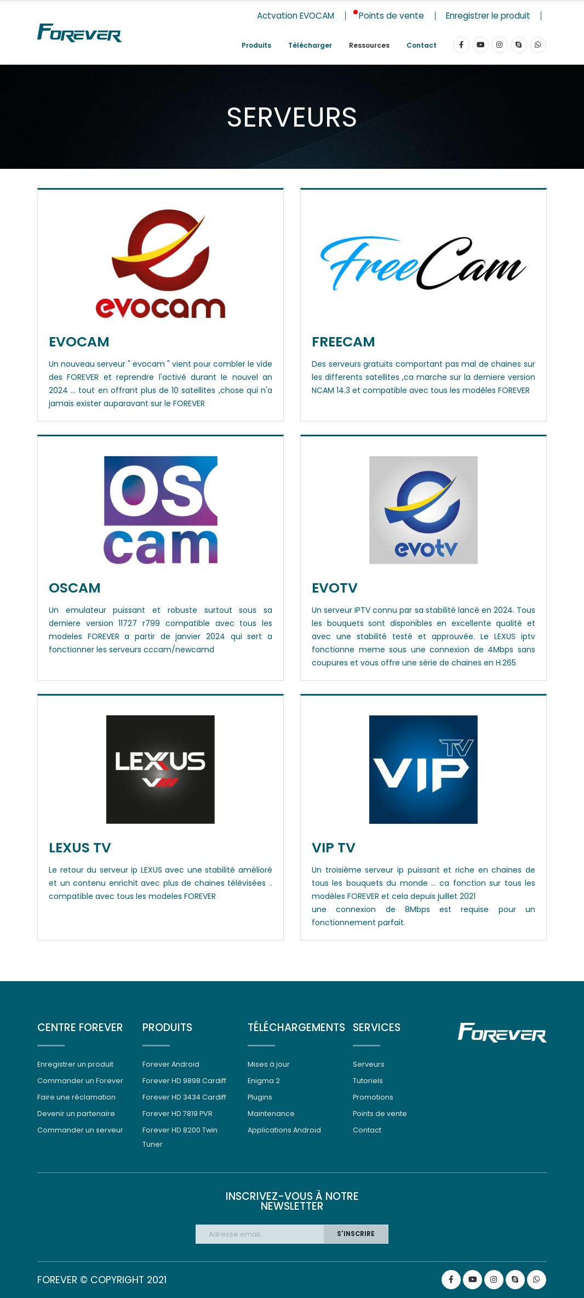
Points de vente (380, 1113)
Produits (256, 45)
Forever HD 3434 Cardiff (184, 1097)
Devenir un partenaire (76, 1113)
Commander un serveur (80, 1130)
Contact (421, 45)
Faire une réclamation (76, 1097)
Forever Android (170, 1064)
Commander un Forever (80, 1080)
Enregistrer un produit (75, 1064)
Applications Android (284, 1130)
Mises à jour (269, 1064)
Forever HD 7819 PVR (177, 1113)
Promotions (373, 1097)
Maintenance (271, 1113)
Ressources (369, 45)
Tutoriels (368, 1080)
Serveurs (369, 1064)
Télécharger (310, 45)
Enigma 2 (264, 1080)
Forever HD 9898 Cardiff (184, 1080)
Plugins (260, 1097)
